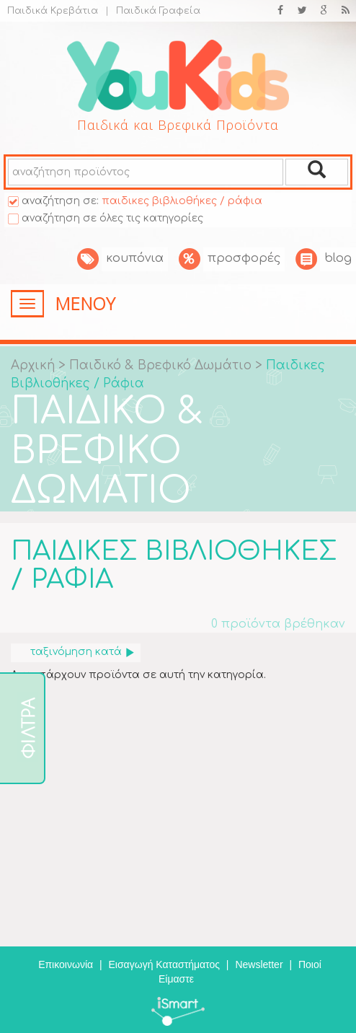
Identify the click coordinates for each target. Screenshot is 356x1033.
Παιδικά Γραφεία (152, 11)
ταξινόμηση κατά (82, 651)
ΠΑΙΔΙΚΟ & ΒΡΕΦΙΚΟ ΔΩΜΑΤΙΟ (107, 451)
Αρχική (33, 365)
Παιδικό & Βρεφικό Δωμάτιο (162, 365)
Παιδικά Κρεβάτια (52, 11)
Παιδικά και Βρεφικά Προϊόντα (178, 124)
